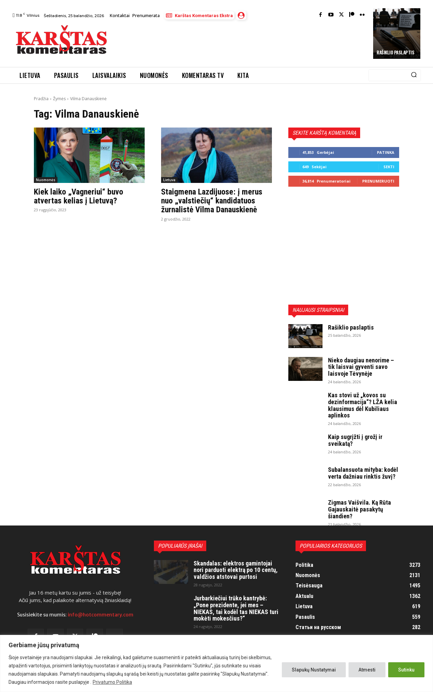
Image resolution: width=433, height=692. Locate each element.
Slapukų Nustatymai (314, 670)
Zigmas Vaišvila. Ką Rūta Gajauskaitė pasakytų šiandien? (359, 509)
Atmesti (367, 670)
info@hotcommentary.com (100, 615)
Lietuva (169, 179)
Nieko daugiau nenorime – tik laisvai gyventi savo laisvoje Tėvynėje (361, 367)
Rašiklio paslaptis (395, 52)
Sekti (388, 166)
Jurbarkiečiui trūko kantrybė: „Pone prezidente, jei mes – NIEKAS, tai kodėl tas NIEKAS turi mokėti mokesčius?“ (236, 608)
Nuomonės (45, 179)
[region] (216, 663)
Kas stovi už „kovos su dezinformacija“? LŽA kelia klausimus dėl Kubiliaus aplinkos (362, 405)
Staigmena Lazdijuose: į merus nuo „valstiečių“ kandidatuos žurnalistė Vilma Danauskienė (211, 201)
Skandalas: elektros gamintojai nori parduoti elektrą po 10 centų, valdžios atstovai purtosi (236, 570)
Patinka (385, 152)
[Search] (413, 75)
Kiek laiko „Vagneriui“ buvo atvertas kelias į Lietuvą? (78, 196)
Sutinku (406, 670)
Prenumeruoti (378, 181)
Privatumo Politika (112, 682)
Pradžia (41, 99)
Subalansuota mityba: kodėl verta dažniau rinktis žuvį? (363, 473)
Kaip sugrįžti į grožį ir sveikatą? (355, 440)
